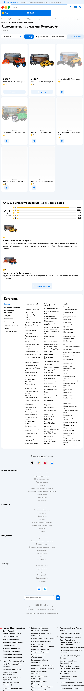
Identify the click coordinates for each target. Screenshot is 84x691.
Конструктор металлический (49, 422)
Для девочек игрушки (32, 433)
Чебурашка (48, 364)
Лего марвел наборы (51, 395)
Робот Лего (48, 419)
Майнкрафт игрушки (51, 314)
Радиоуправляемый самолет (31, 392)
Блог (42, 556)
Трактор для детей (31, 412)
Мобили (28, 436)
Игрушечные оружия (32, 363)
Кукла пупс (67, 403)
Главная (4, 19)
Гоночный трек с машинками (30, 385)
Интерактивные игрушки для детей (50, 317)
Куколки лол (67, 392)
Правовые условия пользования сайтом (42, 607)
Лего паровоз (49, 407)
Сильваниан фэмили (32, 309)
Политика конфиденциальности (42, 488)
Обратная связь (42, 498)
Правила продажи (42, 482)
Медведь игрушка (69, 425)
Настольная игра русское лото (69, 389)
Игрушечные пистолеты (33, 354)
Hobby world (67, 341)
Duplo (46, 392)
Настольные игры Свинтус (69, 377)
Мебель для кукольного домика (71, 418)
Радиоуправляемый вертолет (31, 380)
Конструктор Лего (50, 370)
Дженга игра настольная (71, 346)
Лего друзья (48, 397)
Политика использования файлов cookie (42, 491)
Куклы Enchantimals (31, 304)
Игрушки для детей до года (51, 332)
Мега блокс (67, 319)
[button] (30, 13)
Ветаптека (42, 581)
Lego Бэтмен (48, 354)
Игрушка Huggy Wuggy (52, 349)
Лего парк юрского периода (50, 411)
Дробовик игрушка (31, 351)
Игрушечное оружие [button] (12, 307)
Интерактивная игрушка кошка (71, 441)
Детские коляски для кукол (70, 411)
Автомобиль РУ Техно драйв (17, 240)
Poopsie (27, 342)
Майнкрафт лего (49, 378)
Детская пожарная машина (31, 418)
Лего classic (67, 322)
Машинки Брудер (31, 339)
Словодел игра (68, 359)
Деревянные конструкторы (49, 415)
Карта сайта (42, 501)
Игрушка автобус (31, 414)
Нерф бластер (30, 349)
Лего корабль (48, 436)
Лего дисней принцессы (67, 326)
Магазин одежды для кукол (70, 407)
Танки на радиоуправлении (31, 396)
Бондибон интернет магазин (32, 345)
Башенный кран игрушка (30, 408)
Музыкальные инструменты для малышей (50, 322)
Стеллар (27, 319)
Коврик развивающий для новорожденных (51, 328)
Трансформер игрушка (51, 362)
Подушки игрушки (69, 438)
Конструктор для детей (52, 375)
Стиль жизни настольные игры (69, 367)
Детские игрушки (16, 19)
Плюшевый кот (68, 431)
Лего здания (48, 439)
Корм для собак (42, 575)
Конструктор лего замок (71, 307)
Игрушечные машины (51, 311)
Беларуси (54, 613)
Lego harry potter (50, 386)
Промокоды (42, 485)
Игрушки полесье (31, 307)
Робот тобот (29, 312)
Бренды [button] (7, 304)
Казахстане (46, 613)
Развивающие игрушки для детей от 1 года (52, 345)
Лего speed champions (51, 429)
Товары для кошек (42, 566)
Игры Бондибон (68, 371)
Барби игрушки (68, 398)
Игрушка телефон (50, 339)
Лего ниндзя (48, 373)
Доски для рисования (70, 344)
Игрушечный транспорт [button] (9, 311)
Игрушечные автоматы (32, 357)
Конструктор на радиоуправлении (69, 316)
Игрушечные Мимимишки (48, 358)
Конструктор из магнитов (49, 401)
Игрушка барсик (69, 428)
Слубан (65, 304)
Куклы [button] (6, 328)
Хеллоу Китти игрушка (51, 367)
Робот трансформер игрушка (51, 305)
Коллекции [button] (8, 319)
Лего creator (48, 426)
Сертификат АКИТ (42, 494)
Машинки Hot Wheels (32, 368)
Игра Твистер (67, 349)
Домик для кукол (69, 401)
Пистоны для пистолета (33, 360)
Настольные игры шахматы (69, 355)
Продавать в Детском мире (42, 476)
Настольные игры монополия (69, 384)
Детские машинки (31, 365)
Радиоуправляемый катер (31, 422)
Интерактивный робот (52, 308)
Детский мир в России (34, 613)
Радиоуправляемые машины (66, 19)
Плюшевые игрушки (70, 422)
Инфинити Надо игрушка (30, 316)
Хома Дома (28, 333)
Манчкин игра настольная (68, 333)
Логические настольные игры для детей (71, 363)
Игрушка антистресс (32, 443)
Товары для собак (42, 572)
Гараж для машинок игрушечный (31, 404)
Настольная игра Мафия (71, 381)
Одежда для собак (42, 578)
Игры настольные (69, 329)
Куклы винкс (67, 415)
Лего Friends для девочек (49, 442)
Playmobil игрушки (31, 336)
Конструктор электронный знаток (51, 432)
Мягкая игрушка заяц (70, 445)
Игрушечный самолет (32, 400)
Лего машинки (68, 312)
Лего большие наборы (70, 309)
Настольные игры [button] (11, 325)
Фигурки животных (50, 342)
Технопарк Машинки (32, 325)
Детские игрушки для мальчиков (32, 439)
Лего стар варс (49, 384)
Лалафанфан (48, 352)
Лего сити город (49, 381)
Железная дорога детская (30, 376)
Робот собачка (49, 336)
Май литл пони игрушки (33, 322)
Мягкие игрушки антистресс (69, 434)
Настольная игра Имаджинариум (69, 337)
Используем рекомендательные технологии (42, 609)
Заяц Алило (29, 328)
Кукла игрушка (68, 395)
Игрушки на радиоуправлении (39, 19)
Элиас (65, 374)
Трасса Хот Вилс (30, 389)
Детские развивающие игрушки (32, 430)
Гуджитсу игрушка (31, 330)
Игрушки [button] (7, 316)
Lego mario (48, 405)
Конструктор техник (51, 389)
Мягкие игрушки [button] (10, 331)
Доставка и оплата (42, 473)
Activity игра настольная (71, 352)
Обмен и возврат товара (42, 479)
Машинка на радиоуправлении (31, 371)
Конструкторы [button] (9, 322)
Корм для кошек (42, 569)
